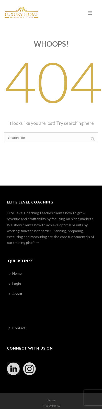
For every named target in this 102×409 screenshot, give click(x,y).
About (15, 294)
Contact (17, 328)
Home (15, 273)
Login (15, 283)
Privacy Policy (51, 405)
